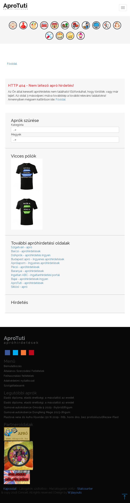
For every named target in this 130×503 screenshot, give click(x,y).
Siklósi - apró (19, 286)
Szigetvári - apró (21, 247)
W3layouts (75, 492)
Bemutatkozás (13, 366)
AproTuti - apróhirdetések (27, 283)
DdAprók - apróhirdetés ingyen (30, 255)
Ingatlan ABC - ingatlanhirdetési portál (35, 275)
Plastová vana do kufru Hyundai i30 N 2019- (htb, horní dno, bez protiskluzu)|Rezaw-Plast (61, 417)
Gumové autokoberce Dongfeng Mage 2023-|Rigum (37, 412)
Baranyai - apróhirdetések (27, 271)
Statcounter (85, 488)
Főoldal (61, 99)
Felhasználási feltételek (19, 375)
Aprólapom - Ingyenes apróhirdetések (35, 263)
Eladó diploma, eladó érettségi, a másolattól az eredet (39, 397)
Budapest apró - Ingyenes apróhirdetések (37, 259)
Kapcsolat (10, 488)
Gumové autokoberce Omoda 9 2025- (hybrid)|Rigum (38, 407)
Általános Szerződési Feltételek (24, 371)
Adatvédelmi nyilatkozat (19, 380)
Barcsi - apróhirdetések (25, 251)
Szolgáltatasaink (14, 385)
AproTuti (16, 7)
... (14, 129)
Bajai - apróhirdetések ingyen (29, 279)
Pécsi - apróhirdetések (25, 267)
